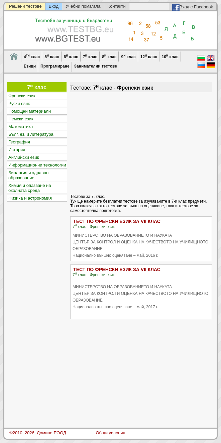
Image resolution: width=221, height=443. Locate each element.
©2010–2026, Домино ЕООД (37, 432)
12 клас (148, 56)
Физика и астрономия (30, 198)
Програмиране (54, 66)
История (16, 149)
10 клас (170, 56)
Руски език (19, 103)
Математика (20, 126)
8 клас (109, 56)
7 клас (90, 56)
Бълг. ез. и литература (30, 134)
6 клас (71, 56)
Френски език (21, 95)
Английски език (23, 157)
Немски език (20, 118)
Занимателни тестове (95, 66)
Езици (30, 66)
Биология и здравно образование (28, 175)
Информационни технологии (37, 165)
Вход (54, 6)
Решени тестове (25, 6)
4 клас (32, 56)
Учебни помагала (83, 6)
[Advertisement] (141, 142)
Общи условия (110, 432)
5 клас (51, 56)
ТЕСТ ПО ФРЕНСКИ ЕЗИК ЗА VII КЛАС (116, 221)
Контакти (117, 6)
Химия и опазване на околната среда (29, 188)
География (19, 141)
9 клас (128, 56)
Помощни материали (29, 111)
